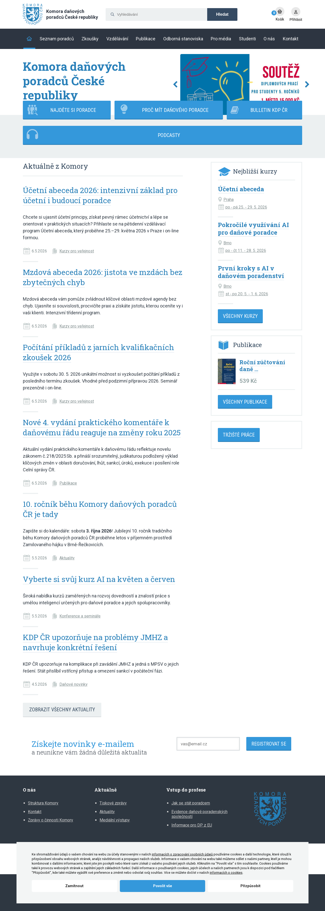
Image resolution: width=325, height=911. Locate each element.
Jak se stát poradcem (190, 803)
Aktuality (67, 558)
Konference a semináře (80, 616)
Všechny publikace (245, 402)
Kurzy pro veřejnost (76, 251)
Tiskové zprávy (113, 803)
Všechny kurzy (240, 316)
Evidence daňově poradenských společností (199, 814)
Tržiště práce (239, 435)
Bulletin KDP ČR (268, 110)
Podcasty (169, 135)
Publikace (68, 483)
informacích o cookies (226, 872)
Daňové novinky (73, 684)
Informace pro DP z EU (191, 825)
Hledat (222, 14)
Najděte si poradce (73, 110)
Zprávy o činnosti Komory (50, 820)
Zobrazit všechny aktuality (62, 710)
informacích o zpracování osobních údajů (182, 854)
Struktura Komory (43, 803)
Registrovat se (268, 744)
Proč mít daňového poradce (175, 110)
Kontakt (34, 811)
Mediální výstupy (115, 820)
